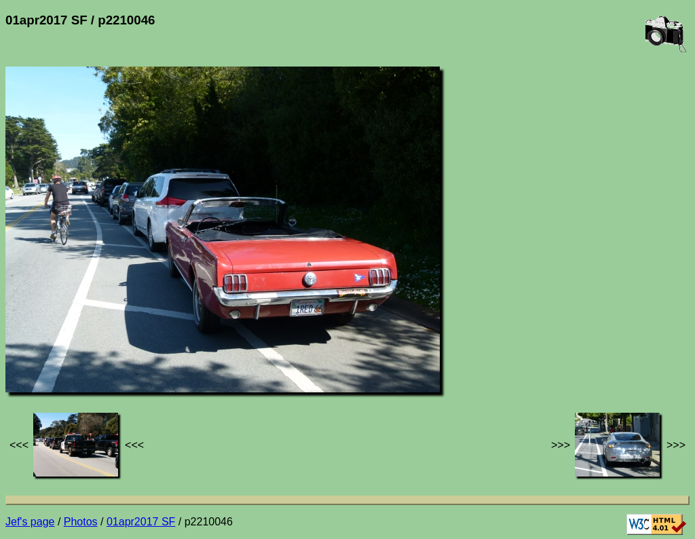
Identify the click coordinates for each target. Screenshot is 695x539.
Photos (81, 521)
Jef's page (29, 521)
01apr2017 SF (141, 521)
